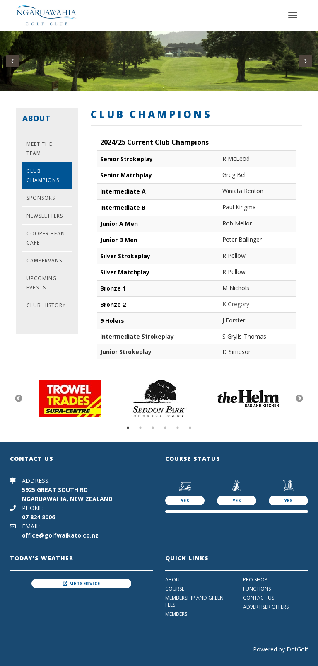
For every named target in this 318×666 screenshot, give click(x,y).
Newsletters (44, 215)
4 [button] (165, 428)
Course (174, 588)
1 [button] (128, 428)
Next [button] (299, 399)
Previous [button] (18, 399)
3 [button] (153, 428)
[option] (69, 398)
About (174, 579)
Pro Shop (255, 579)
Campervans (44, 260)
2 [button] (140, 428)
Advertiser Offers (266, 606)
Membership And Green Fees (194, 601)
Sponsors (40, 197)
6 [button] (190, 428)
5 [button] (177, 428)
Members (176, 614)
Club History (46, 305)
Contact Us (258, 597)
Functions (257, 588)
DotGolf (297, 649)
